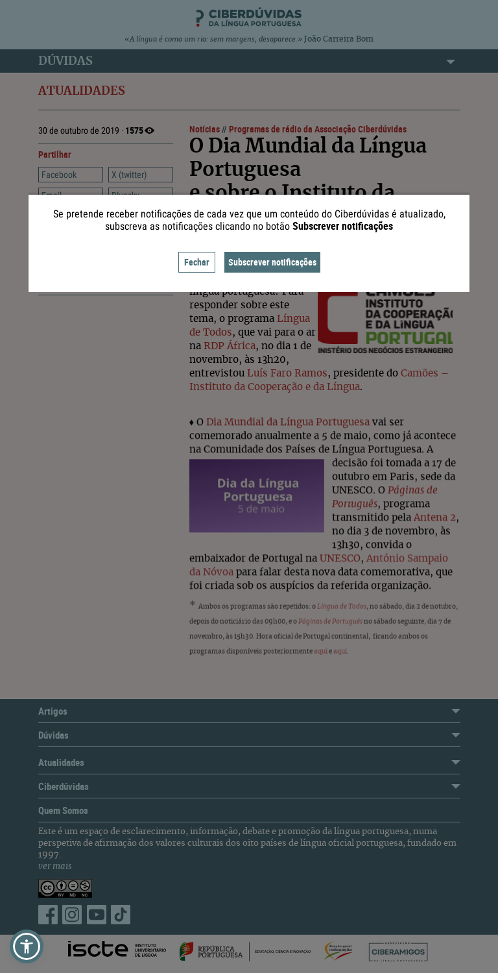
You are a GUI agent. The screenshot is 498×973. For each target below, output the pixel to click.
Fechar (196, 262)
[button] (26, 946)
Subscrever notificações (272, 262)
